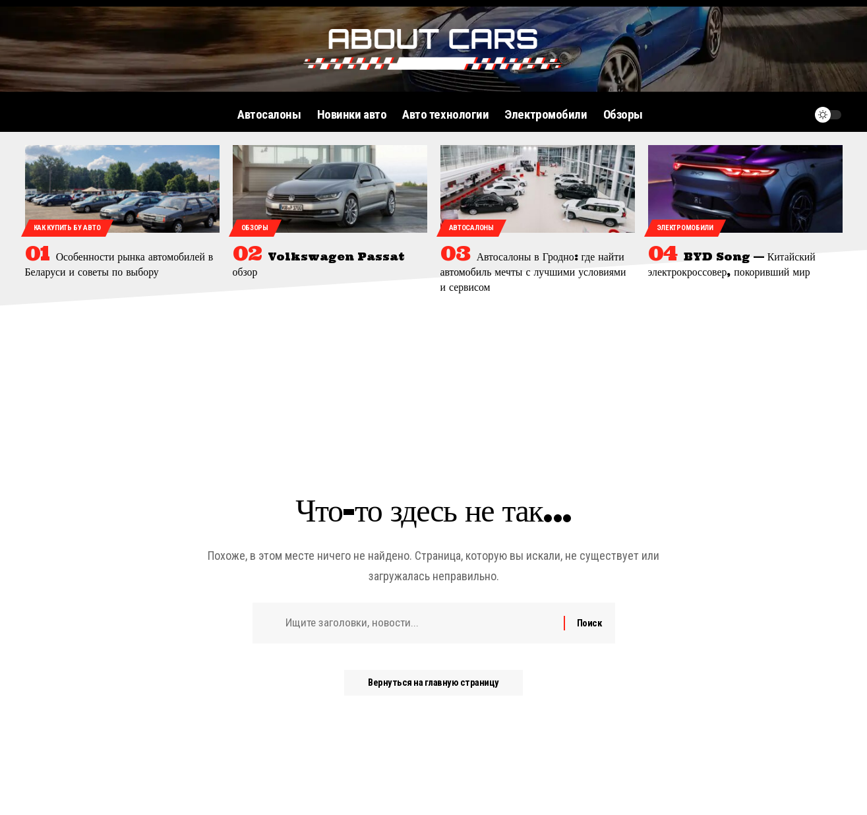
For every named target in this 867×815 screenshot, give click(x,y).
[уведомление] (796, 114)
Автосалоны (471, 228)
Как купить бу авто (67, 228)
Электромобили (685, 228)
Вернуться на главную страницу (434, 686)
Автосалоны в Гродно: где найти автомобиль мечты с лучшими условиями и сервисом (534, 271)
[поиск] (771, 114)
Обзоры (254, 228)
